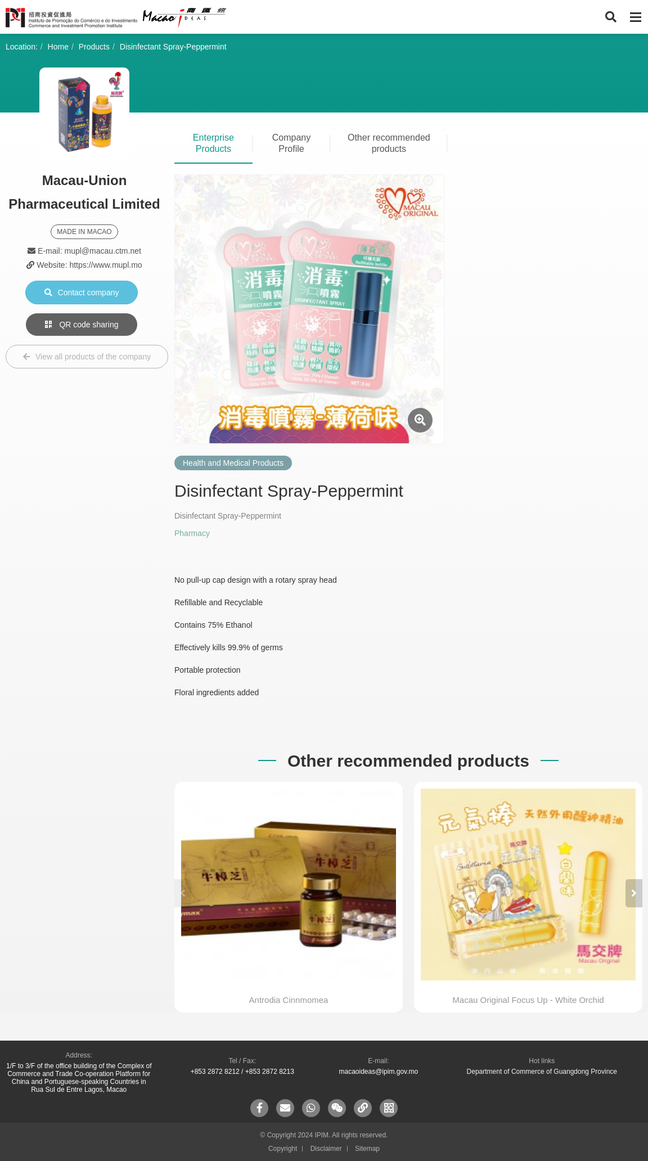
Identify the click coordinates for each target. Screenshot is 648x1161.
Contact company (81, 292)
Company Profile (291, 143)
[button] (634, 893)
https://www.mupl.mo (105, 264)
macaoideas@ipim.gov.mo (378, 1072)
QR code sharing (82, 324)
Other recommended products (389, 143)
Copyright (282, 1149)
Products (94, 46)
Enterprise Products (213, 143)
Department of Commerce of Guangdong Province (542, 1072)
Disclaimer (326, 1149)
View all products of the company (87, 356)
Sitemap (367, 1149)
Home (58, 46)
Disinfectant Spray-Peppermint (173, 46)
